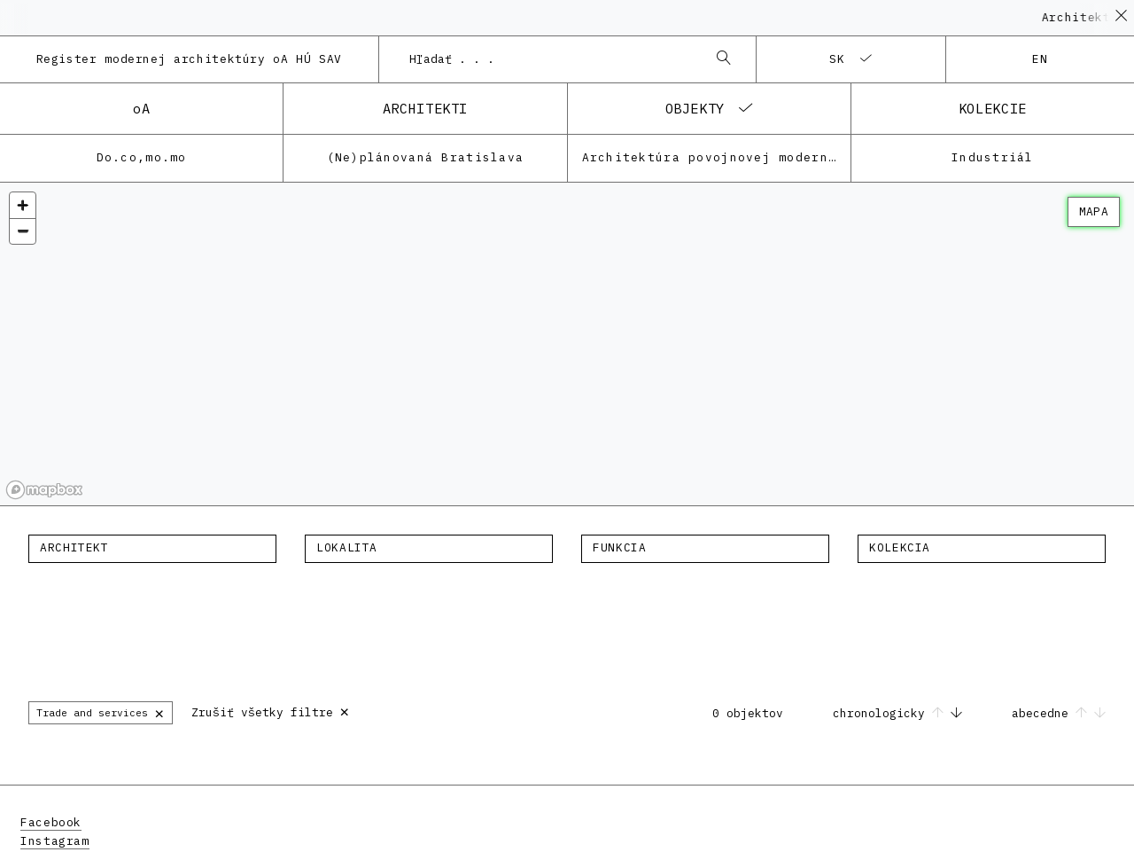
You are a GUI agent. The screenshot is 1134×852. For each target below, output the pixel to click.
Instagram (54, 840)
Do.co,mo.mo (142, 157)
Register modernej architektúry (189, 58)
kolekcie (993, 108)
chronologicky (901, 713)
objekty (695, 108)
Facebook (51, 822)
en (1040, 58)
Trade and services (100, 712)
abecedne (1059, 713)
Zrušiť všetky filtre (270, 711)
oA (141, 108)
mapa (1093, 211)
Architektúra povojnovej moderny (709, 157)
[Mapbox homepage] (44, 490)
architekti (425, 108)
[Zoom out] (22, 231)
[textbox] (152, 548)
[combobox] (550, 59)
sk (837, 58)
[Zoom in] (22, 205)
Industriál (992, 157)
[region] (567, 344)
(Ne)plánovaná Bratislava (425, 157)
